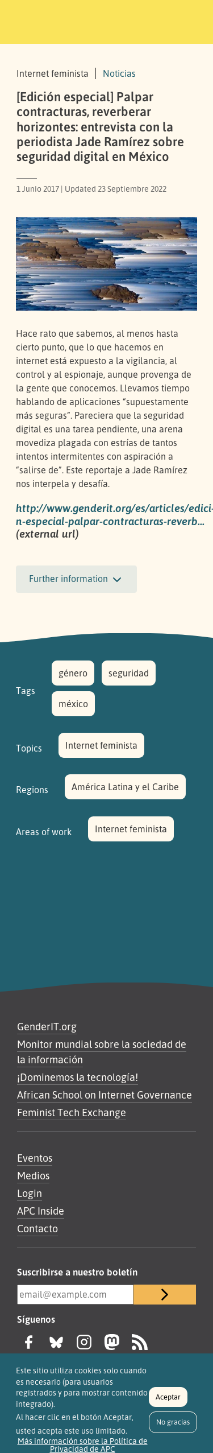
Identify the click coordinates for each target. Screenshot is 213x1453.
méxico (73, 703)
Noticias (119, 73)
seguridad (128, 673)
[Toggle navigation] (188, 19)
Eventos (34, 1157)
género (73, 673)
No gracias (173, 1425)
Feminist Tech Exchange (71, 1112)
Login (29, 1193)
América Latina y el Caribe (125, 786)
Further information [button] (76, 580)
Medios (33, 1175)
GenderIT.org (47, 1026)
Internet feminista (101, 745)
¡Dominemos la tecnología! (77, 1077)
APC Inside (40, 1210)
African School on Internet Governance (104, 1094)
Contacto (37, 1228)
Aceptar (168, 1400)
